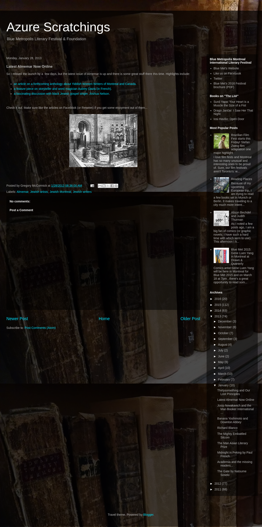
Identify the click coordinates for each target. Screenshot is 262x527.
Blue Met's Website (226, 68)
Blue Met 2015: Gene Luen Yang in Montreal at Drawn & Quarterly (242, 256)
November (225, 327)
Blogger (148, 514)
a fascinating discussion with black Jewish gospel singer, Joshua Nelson (61, 93)
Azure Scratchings (58, 27)
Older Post (190, 318)
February (224, 379)
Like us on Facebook (227, 73)
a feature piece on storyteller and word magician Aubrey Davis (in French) (62, 88)
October (223, 333)
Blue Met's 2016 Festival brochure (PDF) (230, 85)
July (221, 350)
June (221, 356)
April (221, 367)
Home (104, 318)
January (223, 385)
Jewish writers (82, 191)
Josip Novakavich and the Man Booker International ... (235, 409)
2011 (218, 489)
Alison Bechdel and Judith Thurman (241, 216)
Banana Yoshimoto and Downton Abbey (232, 420)
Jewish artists (39, 191)
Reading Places (241, 179)
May (221, 362)
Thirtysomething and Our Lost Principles (233, 392)
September (225, 339)
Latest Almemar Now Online (235, 399)
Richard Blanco (227, 428)
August (223, 344)
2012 (218, 483)
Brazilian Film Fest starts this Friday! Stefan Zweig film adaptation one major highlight (232, 144)
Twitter (218, 78)
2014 (218, 310)
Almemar (22, 191)
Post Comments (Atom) (40, 327)
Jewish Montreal (60, 191)
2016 (218, 299)
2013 (218, 316)
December (225, 321)
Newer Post (17, 318)
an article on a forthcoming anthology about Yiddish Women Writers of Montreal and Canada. (75, 84)
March (222, 373)
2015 (218, 304)
